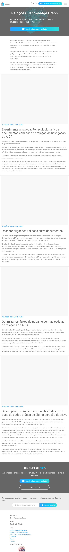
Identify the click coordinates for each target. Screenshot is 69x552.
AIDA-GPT (13, 537)
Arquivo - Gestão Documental (19, 532)
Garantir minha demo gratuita (34, 29)
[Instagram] (13, 524)
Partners (12, 541)
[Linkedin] (18, 524)
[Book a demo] (50, 3)
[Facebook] (11, 524)
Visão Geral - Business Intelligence (20, 535)
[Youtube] (21, 524)
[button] (65, 3)
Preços (12, 539)
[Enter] (33, 3)
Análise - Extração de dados (18, 530)
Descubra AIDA (34, 487)
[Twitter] (16, 524)
